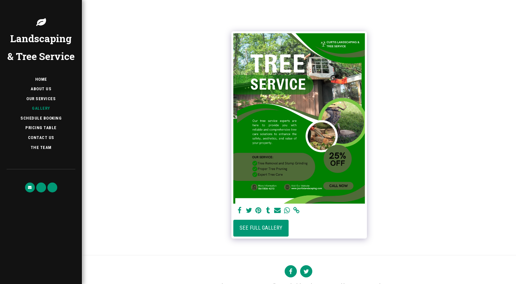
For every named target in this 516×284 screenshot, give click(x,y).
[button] (30, 187)
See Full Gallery (261, 228)
